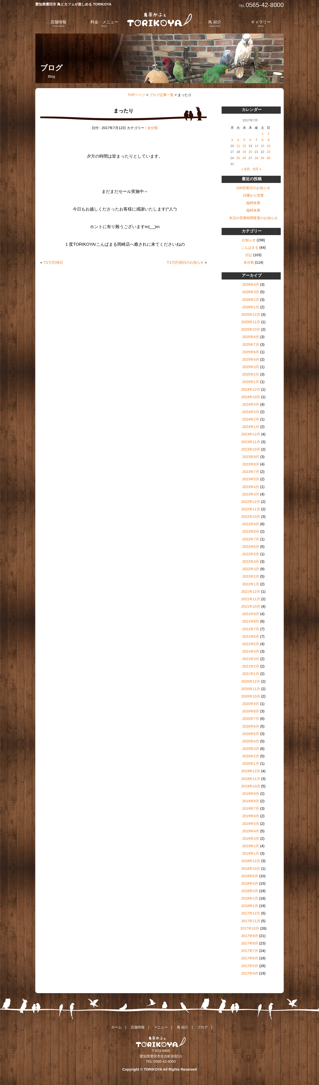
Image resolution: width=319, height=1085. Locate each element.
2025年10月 (250, 329)
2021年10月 (250, 606)
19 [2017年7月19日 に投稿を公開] (244, 152)
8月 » (257, 169)
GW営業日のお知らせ (253, 188)
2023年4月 (250, 487)
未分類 (152, 128)
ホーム (116, 1027)
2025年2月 (250, 374)
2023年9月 (250, 457)
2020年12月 (250, 681)
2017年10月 (249, 928)
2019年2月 (250, 846)
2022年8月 (250, 531)
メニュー (161, 1027)
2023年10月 (250, 449)
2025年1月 (250, 382)
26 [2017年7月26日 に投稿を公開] (244, 158)
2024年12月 (250, 389)
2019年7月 (250, 808)
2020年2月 (250, 756)
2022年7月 (250, 539)
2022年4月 (250, 561)
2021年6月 (250, 636)
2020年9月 (250, 704)
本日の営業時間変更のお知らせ (253, 218)
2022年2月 (250, 576)
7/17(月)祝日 (53, 262)
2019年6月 (250, 816)
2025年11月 (250, 322)
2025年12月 (250, 314)
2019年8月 (250, 801)
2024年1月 (250, 427)
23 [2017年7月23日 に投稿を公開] (268, 152)
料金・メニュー (104, 23)
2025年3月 (250, 367)
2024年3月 (250, 412)
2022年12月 (250, 502)
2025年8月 (250, 337)
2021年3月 (250, 659)
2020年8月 (250, 711)
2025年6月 (250, 352)
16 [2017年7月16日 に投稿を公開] (268, 146)
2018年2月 (249, 898)
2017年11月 (250, 921)
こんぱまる (249, 247)
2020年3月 (250, 749)
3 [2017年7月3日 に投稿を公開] (232, 140)
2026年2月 (250, 300)
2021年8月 (250, 621)
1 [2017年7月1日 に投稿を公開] (262, 134)
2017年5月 (249, 966)
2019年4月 (250, 831)
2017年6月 (249, 958)
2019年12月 (250, 771)
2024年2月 (250, 419)
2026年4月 (250, 284)
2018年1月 (249, 906)
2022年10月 (250, 517)
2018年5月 (249, 876)
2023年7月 (250, 472)
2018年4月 (249, 883)
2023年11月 (250, 442)
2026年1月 (250, 307)
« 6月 (245, 169)
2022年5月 (250, 554)
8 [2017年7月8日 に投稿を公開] (262, 140)
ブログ (202, 1027)
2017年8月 (249, 943)
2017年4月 (249, 973)
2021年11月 (250, 599)
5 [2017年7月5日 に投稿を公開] (244, 140)
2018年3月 (249, 891)
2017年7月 (249, 951)
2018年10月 (250, 869)
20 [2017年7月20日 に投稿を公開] (250, 152)
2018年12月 (250, 861)
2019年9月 (250, 794)
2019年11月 (250, 779)
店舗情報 (58, 23)
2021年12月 (250, 592)
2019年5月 (250, 824)
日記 (248, 255)
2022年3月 (250, 569)
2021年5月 (250, 644)
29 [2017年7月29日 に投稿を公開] (262, 158)
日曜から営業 (253, 195)
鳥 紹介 (214, 23)
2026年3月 (250, 292)
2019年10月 (250, 786)
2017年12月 (250, 913)
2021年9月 (250, 614)
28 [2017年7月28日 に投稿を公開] (256, 158)
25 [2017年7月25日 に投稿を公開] (238, 158)
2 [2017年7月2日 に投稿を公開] (268, 134)
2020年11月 (250, 689)
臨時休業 (253, 203)
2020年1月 (250, 764)
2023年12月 (250, 434)
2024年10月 (250, 397)
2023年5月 (250, 479)
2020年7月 (250, 719)
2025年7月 (250, 345)
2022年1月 (250, 584)
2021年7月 (250, 629)
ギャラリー (261, 23)
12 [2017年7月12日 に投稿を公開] (244, 146)
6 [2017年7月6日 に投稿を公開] (250, 140)
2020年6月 (250, 726)
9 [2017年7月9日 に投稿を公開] (268, 140)
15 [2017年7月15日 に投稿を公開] (262, 146)
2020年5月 (250, 734)
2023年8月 (250, 464)
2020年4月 (250, 741)
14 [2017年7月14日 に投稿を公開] (256, 146)
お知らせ (249, 240)
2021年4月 (250, 651)
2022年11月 (250, 509)
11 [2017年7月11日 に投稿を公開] (238, 146)
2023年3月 (250, 494)
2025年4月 (250, 359)
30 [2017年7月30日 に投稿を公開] (268, 158)
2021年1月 (250, 674)
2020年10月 (250, 696)
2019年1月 (250, 853)
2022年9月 (250, 524)
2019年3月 (250, 838)
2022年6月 (250, 547)
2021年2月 (250, 666)
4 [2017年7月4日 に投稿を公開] (238, 140)
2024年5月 (250, 404)
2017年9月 (249, 936)
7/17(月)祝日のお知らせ (185, 262)
